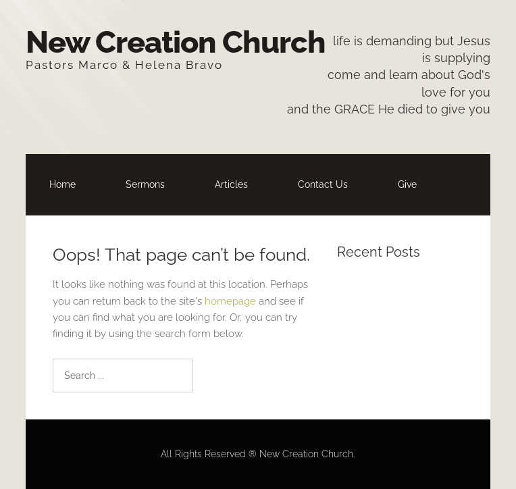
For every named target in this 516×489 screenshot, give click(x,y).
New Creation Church (176, 42)
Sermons (145, 184)
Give (407, 184)
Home (62, 184)
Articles (231, 184)
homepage (230, 301)
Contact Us (323, 184)
